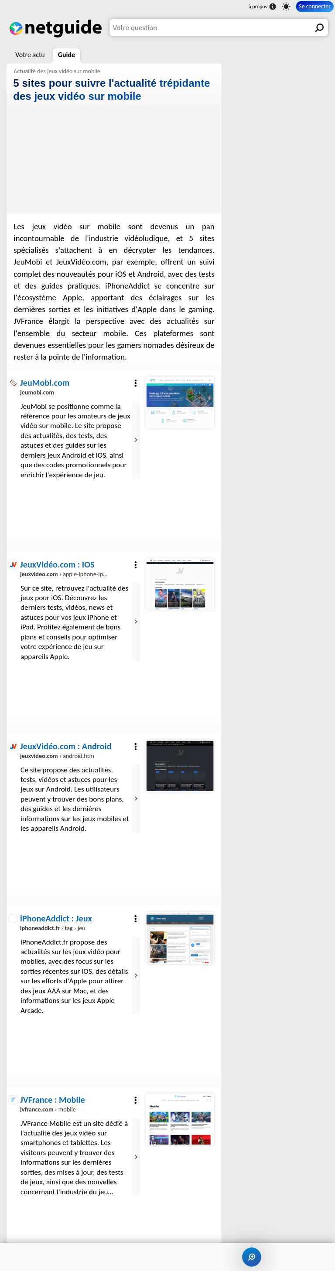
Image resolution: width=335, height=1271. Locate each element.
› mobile (48, 1110)
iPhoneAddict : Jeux (56, 918)
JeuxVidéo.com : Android (66, 746)
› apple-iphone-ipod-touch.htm (79, 574)
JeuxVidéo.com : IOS (57, 564)
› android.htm (57, 756)
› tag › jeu (52, 928)
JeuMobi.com (44, 382)
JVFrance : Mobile (52, 1099)
